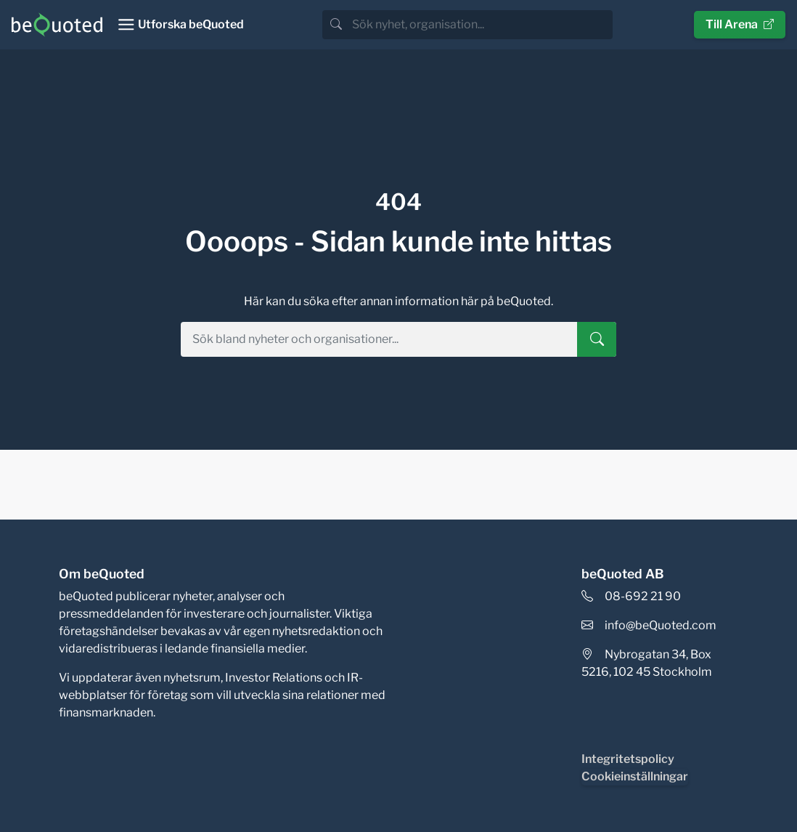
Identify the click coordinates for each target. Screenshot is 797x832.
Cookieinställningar (634, 776)
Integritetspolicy (627, 759)
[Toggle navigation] (180, 24)
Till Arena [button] (740, 24)
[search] (481, 24)
